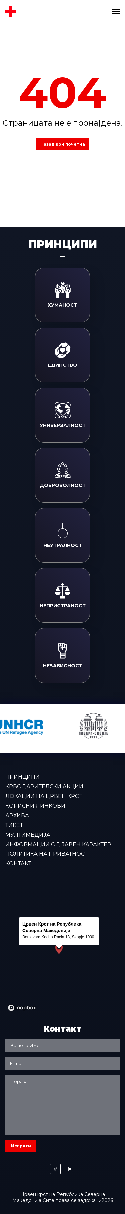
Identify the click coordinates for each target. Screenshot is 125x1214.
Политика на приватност (46, 854)
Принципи (22, 777)
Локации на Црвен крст (43, 796)
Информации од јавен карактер (58, 844)
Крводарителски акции (44, 786)
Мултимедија (27, 835)
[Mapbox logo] (22, 1008)
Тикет (14, 825)
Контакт (18, 863)
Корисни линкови (35, 806)
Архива (17, 815)
